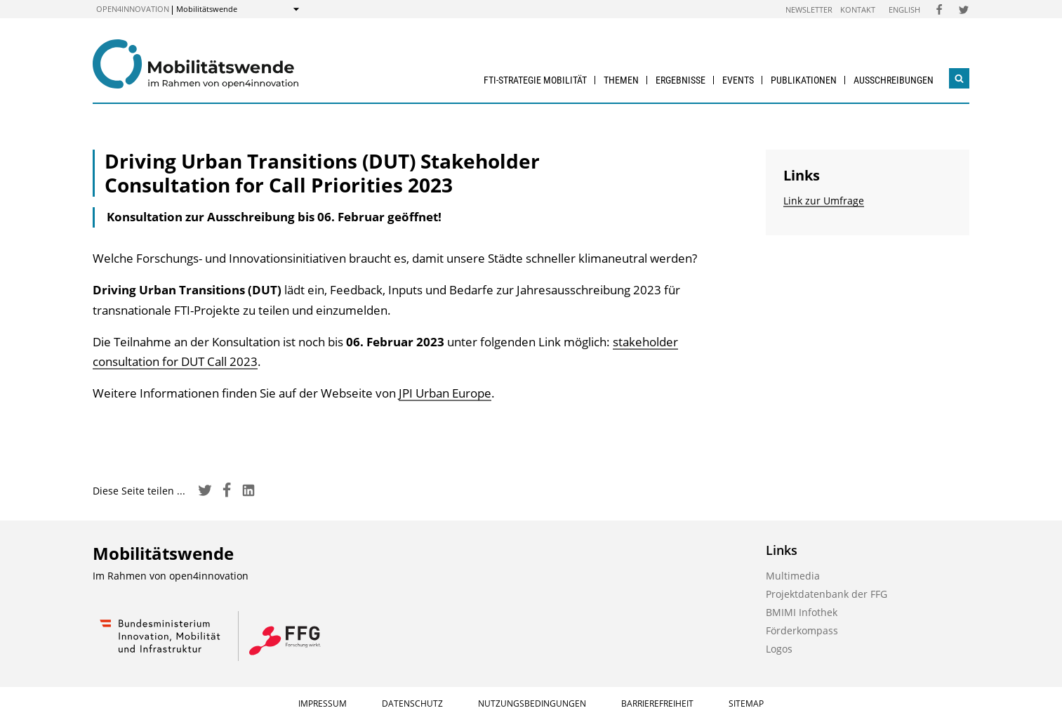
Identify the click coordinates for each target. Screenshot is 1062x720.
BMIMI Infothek (801, 612)
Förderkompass (802, 630)
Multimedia (793, 575)
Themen (621, 80)
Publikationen (804, 80)
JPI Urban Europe (445, 393)
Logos (779, 648)
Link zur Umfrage (823, 200)
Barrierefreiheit (657, 703)
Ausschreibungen (894, 80)
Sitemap (746, 703)
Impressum (322, 703)
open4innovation (132, 9)
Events (738, 80)
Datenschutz (412, 703)
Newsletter (808, 9)
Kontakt (857, 9)
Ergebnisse (680, 80)
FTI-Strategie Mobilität (535, 80)
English (904, 9)
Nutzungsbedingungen (532, 703)
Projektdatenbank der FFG (826, 594)
